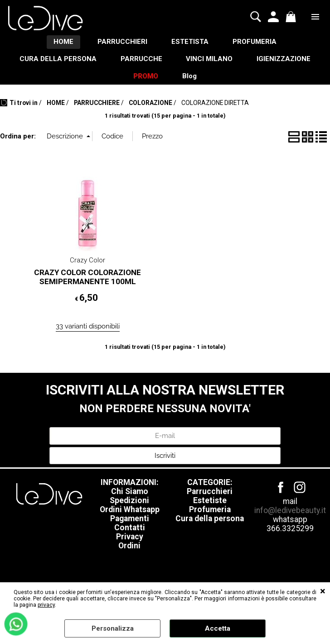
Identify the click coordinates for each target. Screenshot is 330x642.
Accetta (217, 628)
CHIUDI (322, 591)
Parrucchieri (210, 498)
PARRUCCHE (139, 62)
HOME (59, 43)
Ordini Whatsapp (130, 516)
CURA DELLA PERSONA (53, 62)
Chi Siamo (129, 498)
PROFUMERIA (259, 43)
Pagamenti (129, 525)
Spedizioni (129, 507)
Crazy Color (87, 267)
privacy (46, 605)
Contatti (129, 534)
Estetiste (210, 507)
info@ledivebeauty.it (290, 517)
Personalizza (113, 628)
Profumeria (210, 516)
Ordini (129, 552)
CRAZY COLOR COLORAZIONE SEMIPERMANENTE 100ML (87, 283)
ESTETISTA (191, 43)
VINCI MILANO (211, 62)
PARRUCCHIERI (121, 43)
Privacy (129, 543)
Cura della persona (209, 525)
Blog (191, 81)
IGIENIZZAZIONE (288, 62)
